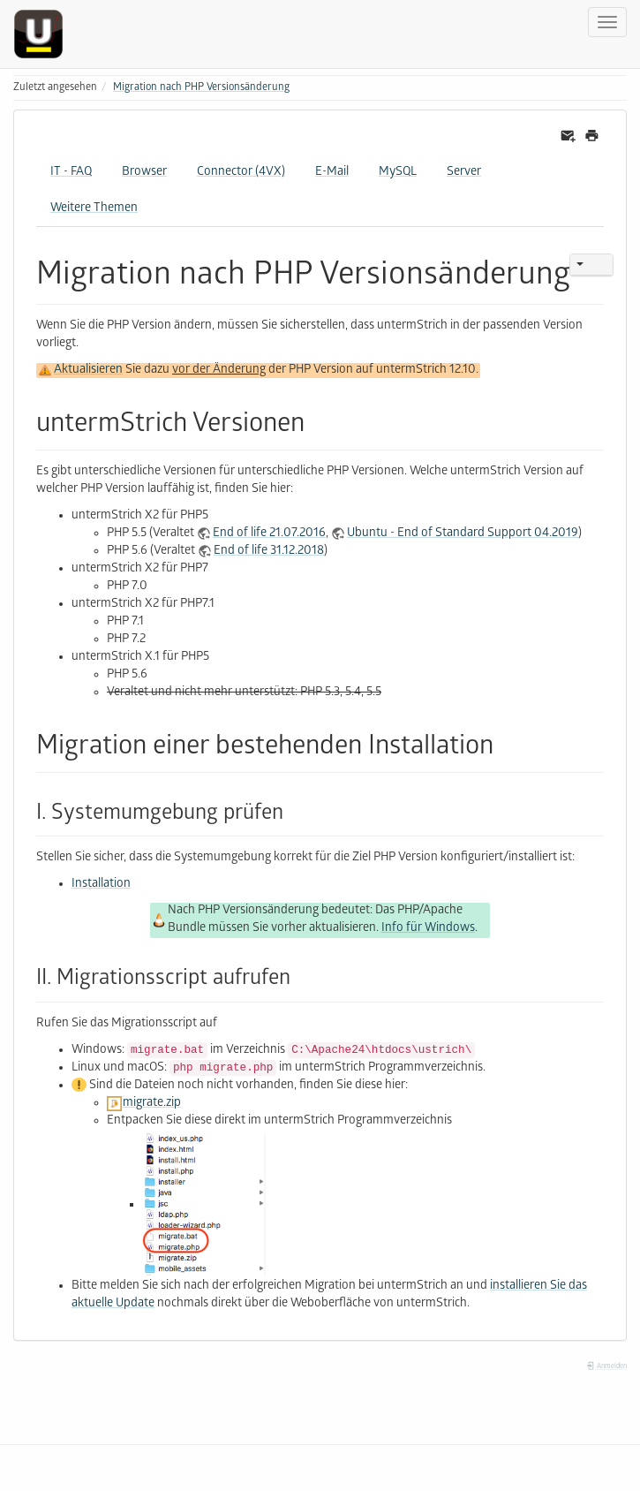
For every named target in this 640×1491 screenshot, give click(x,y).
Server (464, 172)
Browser (144, 172)
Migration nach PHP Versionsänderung (201, 88)
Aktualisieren (88, 370)
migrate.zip (152, 1103)
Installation (101, 884)
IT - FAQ (71, 172)
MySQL (398, 172)
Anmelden (606, 1367)
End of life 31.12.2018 (269, 551)
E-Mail (332, 172)
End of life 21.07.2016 (269, 533)
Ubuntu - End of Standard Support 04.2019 (462, 533)
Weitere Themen (94, 208)
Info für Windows (428, 928)
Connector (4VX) (241, 172)
